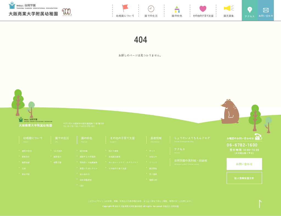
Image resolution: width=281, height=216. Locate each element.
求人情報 (153, 174)
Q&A (82, 185)
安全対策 (26, 174)
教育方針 (26, 156)
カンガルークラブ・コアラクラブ (123, 162)
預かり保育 (114, 150)
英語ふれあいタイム (89, 168)
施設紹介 (57, 156)
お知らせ (153, 156)
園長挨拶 (26, 162)
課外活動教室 (86, 179)
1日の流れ (58, 150)
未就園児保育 (114, 156)
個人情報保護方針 (244, 178)
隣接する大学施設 (88, 156)
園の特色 (84, 150)
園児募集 (153, 168)
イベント (153, 162)
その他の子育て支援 (118, 168)
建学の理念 (27, 150)
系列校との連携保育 (89, 162)
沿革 (24, 168)
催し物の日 (85, 174)
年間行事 (57, 162)
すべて (152, 150)
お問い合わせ (244, 164)
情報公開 (153, 179)
